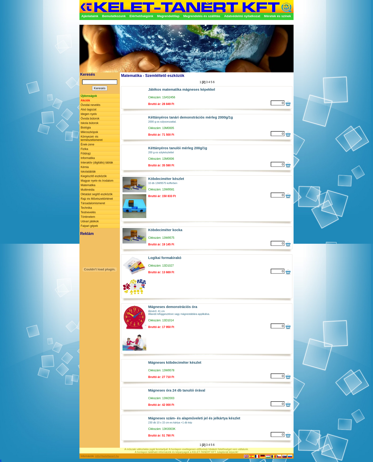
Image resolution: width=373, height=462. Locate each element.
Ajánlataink (89, 16)
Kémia (85, 167)
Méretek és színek (277, 16)
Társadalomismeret (93, 203)
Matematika (88, 185)
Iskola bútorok (89, 123)
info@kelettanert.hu (107, 456)
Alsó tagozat (88, 109)
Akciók (85, 100)
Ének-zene (87, 144)
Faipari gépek (89, 226)
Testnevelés (88, 212)
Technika (86, 207)
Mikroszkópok (89, 132)
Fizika (84, 149)
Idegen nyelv (89, 114)
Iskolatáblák (88, 171)
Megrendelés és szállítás (201, 16)
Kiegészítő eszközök (94, 176)
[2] (204, 82)
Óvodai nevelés (90, 105)
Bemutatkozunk (114, 16)
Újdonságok (89, 96)
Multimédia (87, 189)
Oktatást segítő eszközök (97, 194)
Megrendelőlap (168, 16)
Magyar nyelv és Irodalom (97, 180)
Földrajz (86, 153)
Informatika (88, 158)
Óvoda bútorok (90, 118)
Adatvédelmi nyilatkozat (242, 16)
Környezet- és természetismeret (92, 138)
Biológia (86, 127)
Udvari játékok (90, 221)
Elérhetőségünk (141, 16)
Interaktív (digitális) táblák (97, 162)
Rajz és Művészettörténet (97, 198)
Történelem (88, 217)
